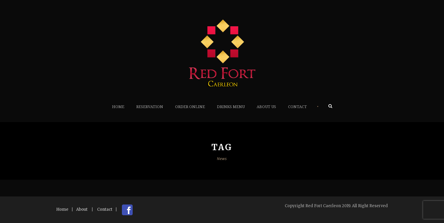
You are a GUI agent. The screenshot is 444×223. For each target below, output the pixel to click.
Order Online (190, 106)
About (82, 209)
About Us (266, 106)
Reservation (149, 106)
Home (118, 106)
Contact (297, 106)
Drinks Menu (231, 106)
